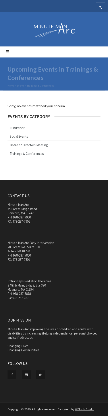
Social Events (19, 136)
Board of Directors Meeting (29, 145)
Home (11, 85)
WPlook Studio (84, 409)
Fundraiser (17, 128)
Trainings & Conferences (27, 154)
